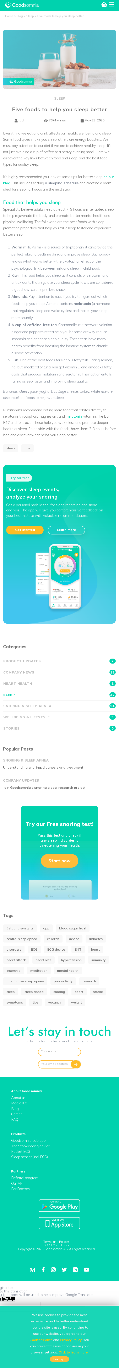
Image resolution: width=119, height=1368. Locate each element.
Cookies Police (41, 1340)
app (46, 928)
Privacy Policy (71, 1340)
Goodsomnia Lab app (28, 1140)
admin (22, 120)
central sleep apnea (21, 939)
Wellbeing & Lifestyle (59, 717)
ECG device (56, 949)
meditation (38, 970)
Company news (59, 672)
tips (27, 448)
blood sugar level (72, 928)
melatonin (74, 416)
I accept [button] (59, 1359)
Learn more (66, 530)
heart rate (43, 960)
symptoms (14, 1002)
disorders (13, 949)
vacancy (54, 1002)
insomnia (13, 970)
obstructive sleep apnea (25, 981)
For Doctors (20, 1189)
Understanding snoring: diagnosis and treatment (43, 767)
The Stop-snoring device (30, 1146)
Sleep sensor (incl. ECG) (29, 1157)
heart (95, 949)
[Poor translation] (10, 1299)
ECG (34, 949)
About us (18, 1097)
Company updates (21, 780)
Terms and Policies (56, 1242)
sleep (10, 448)
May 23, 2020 (92, 120)
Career (16, 1114)
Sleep (59, 98)
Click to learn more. (73, 1352)
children (53, 939)
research (89, 981)
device (74, 939)
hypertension (71, 960)
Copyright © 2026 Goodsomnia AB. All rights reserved (56, 1249)
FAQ (14, 1119)
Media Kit (19, 1103)
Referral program (24, 1178)
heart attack (16, 960)
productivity (63, 981)
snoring (59, 992)
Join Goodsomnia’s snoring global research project (44, 787)
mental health (68, 970)
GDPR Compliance (56, 1245)
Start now (59, 860)
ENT (78, 949)
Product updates (59, 661)
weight (76, 1002)
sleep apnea (34, 992)
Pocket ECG (20, 1151)
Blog (15, 1108)
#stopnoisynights (19, 928)
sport (79, 992)
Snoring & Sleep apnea (59, 705)
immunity (98, 960)
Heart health (59, 683)
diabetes (96, 939)
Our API (17, 1183)
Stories (59, 728)
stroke (98, 992)
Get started (25, 530)
